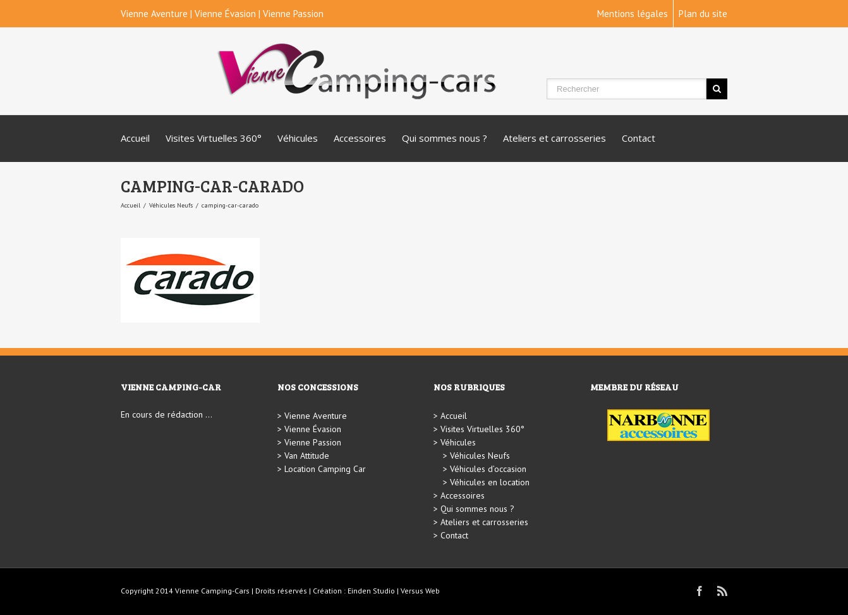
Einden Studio (371, 590)
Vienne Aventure (154, 14)
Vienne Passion (293, 14)
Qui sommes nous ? (444, 138)
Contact (638, 138)
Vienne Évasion (225, 14)
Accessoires (360, 138)
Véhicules (297, 138)
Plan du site (703, 14)
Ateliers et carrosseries (554, 138)
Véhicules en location (490, 482)
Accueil (135, 138)
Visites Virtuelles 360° (214, 138)
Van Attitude (306, 455)
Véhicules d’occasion (488, 469)
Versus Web (420, 590)
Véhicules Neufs (171, 205)
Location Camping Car (325, 469)
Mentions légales (632, 14)
